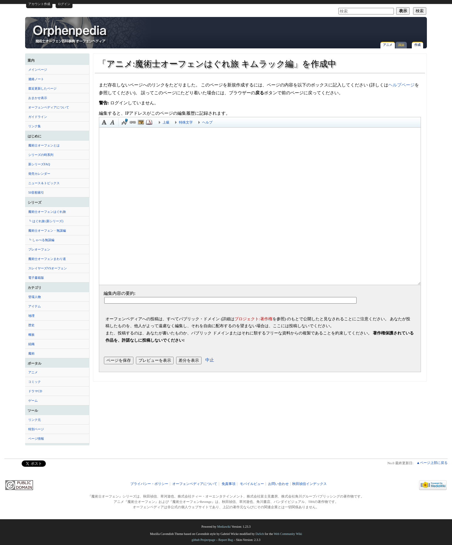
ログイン (64, 4)
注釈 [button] (149, 122)
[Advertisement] (350, 29)
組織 (31, 344)
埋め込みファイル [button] (141, 122)
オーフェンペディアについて (48, 107)
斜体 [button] (112, 122)
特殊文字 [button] (186, 122)
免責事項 (228, 484)
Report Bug (225, 540)
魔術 (31, 353)
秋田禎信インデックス (309, 484)
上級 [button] (166, 122)
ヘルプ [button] (207, 122)
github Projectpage (203, 540)
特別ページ (36, 429)
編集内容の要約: (120, 293)
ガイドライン (37, 116)
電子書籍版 (36, 277)
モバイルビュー (252, 484)
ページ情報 (36, 438)
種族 (31, 334)
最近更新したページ (42, 88)
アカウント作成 (39, 4)
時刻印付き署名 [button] (125, 122)
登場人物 (34, 297)
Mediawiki (224, 526)
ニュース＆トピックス (44, 183)
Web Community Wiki (288, 534)
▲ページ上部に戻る (432, 463)
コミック (34, 381)
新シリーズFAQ (39, 164)
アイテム (34, 306)
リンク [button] (133, 122)
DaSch (260, 534)
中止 (209, 359)
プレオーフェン (39, 249)
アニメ (387, 45)
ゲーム (33, 400)
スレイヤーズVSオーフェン (47, 268)
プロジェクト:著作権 (253, 319)
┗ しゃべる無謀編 (41, 240)
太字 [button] (104, 122)
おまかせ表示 (37, 98)
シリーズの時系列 (40, 155)
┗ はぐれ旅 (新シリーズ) (45, 221)
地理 (31, 315)
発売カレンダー (39, 173)
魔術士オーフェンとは (44, 145)
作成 (417, 45)
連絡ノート (36, 79)
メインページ (37, 69)
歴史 (31, 325)
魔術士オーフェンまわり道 (47, 259)
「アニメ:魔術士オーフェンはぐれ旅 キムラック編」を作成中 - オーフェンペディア (70, 33)
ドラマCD (35, 391)
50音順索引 (36, 192)
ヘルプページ (401, 84)
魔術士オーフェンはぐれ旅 (47, 211)
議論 (401, 45)
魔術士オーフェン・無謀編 (47, 230)
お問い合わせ (278, 484)
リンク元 (34, 419)
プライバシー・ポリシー (149, 484)
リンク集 (34, 126)
